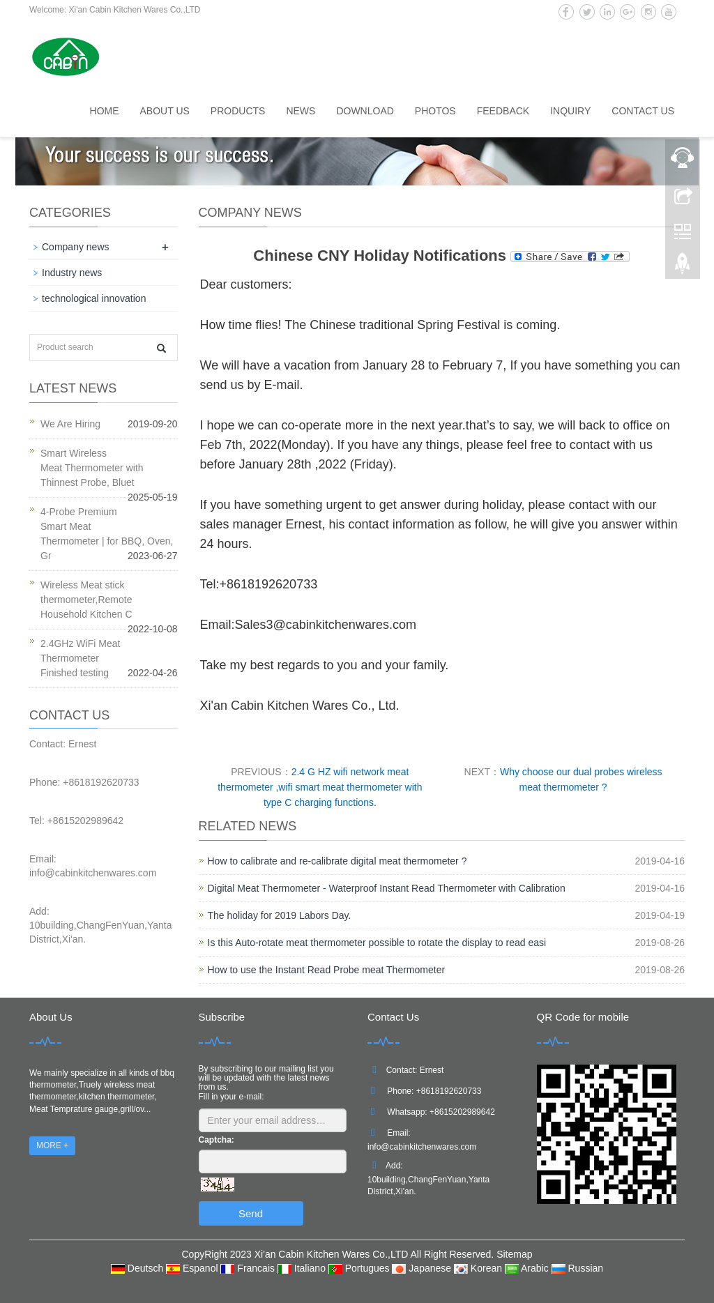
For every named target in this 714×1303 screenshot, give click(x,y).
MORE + (52, 1145)
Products (238, 110)
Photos (435, 110)
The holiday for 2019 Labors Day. (279, 915)
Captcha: (216, 1140)
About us (165, 110)
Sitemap (514, 1254)
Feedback (503, 110)
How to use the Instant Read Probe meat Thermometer (327, 969)
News (300, 110)
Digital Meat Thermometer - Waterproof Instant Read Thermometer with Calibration (386, 888)
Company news (75, 246)
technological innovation (94, 298)
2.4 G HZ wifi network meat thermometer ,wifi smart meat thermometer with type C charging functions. (320, 787)
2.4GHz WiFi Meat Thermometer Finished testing (80, 658)
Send (250, 1213)
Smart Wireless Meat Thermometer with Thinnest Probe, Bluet (92, 468)
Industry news (72, 272)
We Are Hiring (70, 423)
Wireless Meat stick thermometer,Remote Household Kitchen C (86, 599)
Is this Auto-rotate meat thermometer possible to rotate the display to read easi (377, 942)
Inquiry (570, 110)
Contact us (643, 110)
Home (104, 110)
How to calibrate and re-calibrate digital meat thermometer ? (337, 861)
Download (364, 110)
